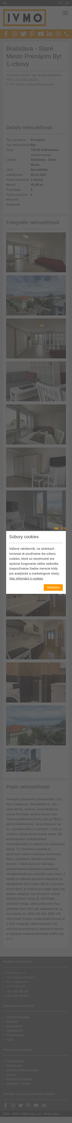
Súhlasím (53, 587)
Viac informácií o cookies (26, 578)
